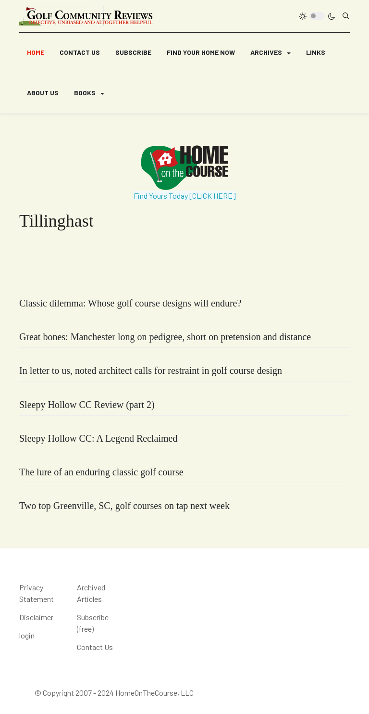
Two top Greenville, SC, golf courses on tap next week (124, 505)
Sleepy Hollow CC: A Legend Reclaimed (98, 438)
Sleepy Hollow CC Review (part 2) (87, 404)
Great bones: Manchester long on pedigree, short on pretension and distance (165, 337)
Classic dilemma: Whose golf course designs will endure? (130, 303)
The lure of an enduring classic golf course (101, 472)
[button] (270, 53)
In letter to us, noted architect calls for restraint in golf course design (150, 370)
